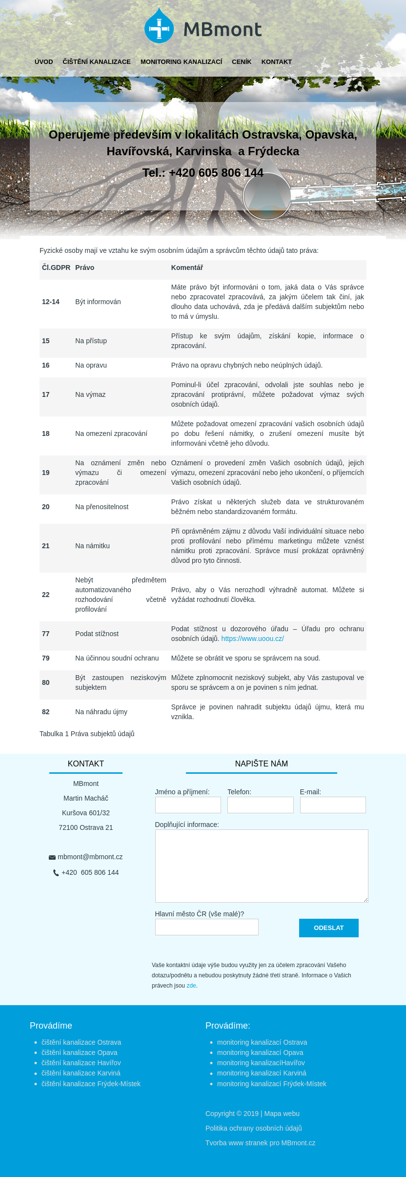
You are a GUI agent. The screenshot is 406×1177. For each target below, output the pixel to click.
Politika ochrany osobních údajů (253, 1128)
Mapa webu (282, 1113)
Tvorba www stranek (236, 1143)
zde (191, 985)
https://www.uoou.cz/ (253, 638)
